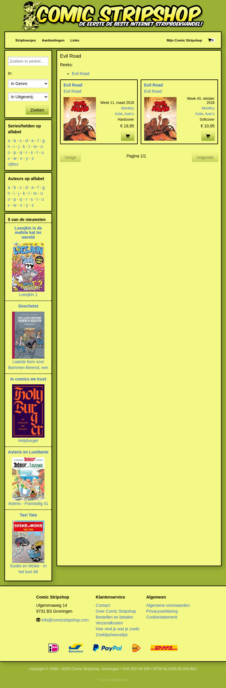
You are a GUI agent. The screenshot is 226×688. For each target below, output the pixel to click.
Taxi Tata (28, 515)
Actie (119, 114)
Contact (103, 605)
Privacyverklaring (162, 611)
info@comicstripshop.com (65, 620)
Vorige (70, 157)
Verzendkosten (109, 623)
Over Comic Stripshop (116, 611)
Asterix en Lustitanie (28, 452)
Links (74, 40)
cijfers (13, 164)
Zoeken (37, 110)
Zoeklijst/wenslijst (111, 634)
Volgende (205, 157)
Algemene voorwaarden (168, 605)
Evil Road (80, 73)
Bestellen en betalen (114, 617)
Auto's (129, 114)
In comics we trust (28, 379)
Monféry (127, 108)
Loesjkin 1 (28, 294)
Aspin (125, 680)
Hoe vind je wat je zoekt (117, 628)
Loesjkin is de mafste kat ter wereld (28, 233)
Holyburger (28, 440)
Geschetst (28, 306)
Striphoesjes (25, 40)
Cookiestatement (161, 617)
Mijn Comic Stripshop (184, 40)
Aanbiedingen (53, 40)
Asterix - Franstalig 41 (28, 503)
